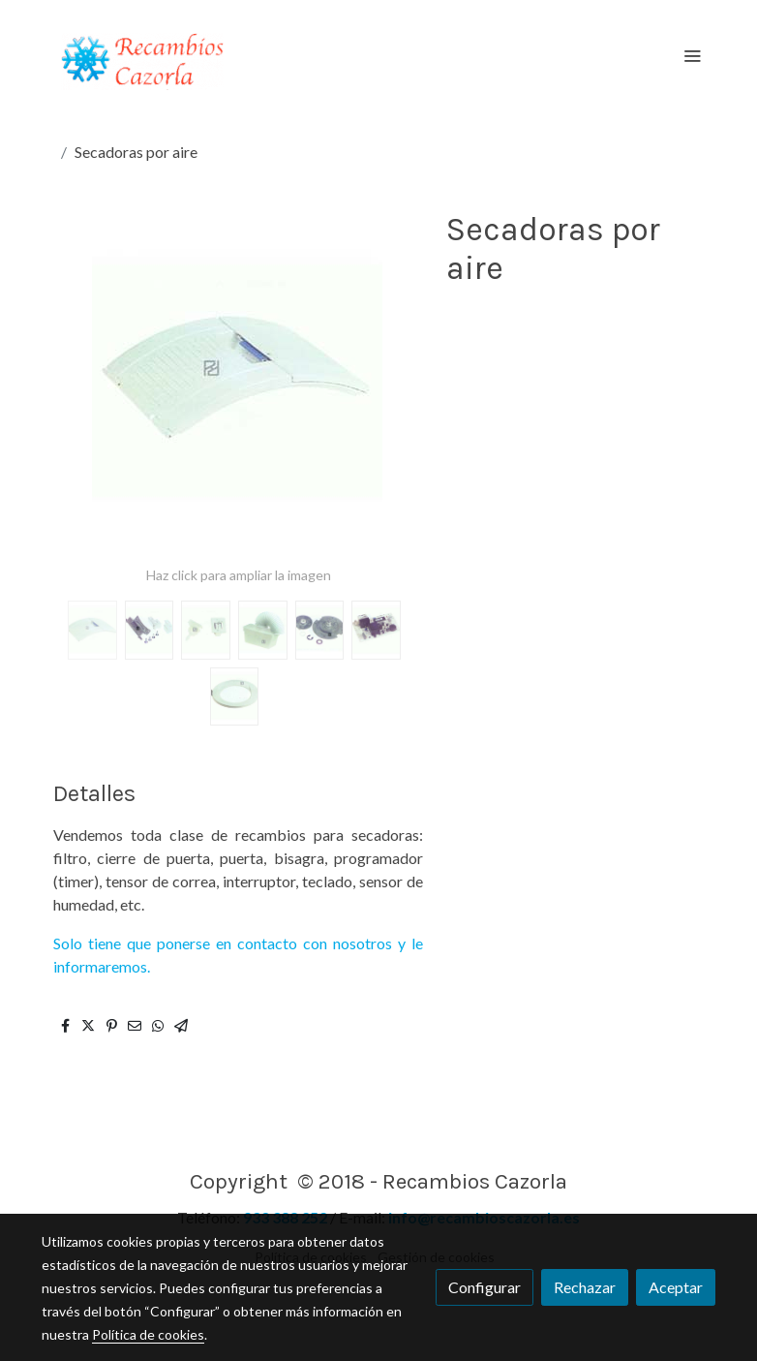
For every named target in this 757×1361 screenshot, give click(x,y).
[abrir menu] (692, 55)
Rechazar (585, 1287)
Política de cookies (148, 1334)
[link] (143, 54)
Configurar (484, 1287)
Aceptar (676, 1287)
